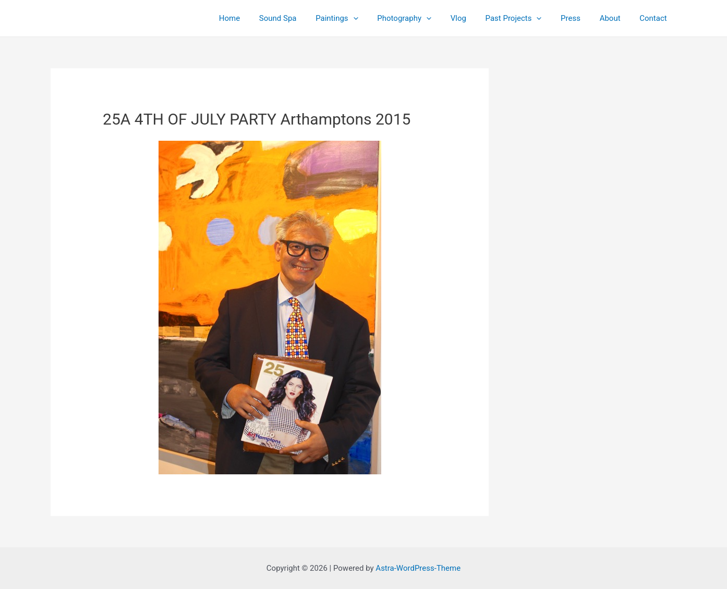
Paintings (359, 18)
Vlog (474, 18)
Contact (655, 18)
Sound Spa (304, 18)
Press (579, 18)
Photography (423, 18)
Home (258, 18)
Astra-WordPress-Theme (418, 568)
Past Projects (526, 18)
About (615, 18)
